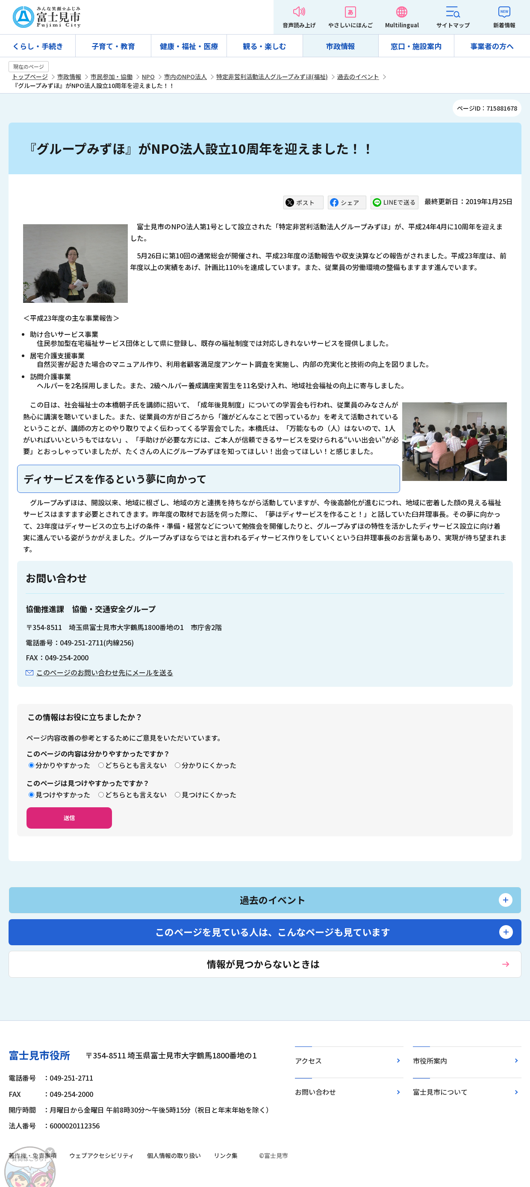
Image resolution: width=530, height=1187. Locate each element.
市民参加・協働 (111, 76)
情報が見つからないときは (263, 963)
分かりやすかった (62, 765)
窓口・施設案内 (416, 46)
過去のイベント (358, 76)
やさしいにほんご (350, 25)
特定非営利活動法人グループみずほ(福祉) (272, 76)
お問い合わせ (315, 1092)
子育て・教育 (113, 46)
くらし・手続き (37, 46)
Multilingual (402, 25)
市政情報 (340, 46)
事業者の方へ (492, 46)
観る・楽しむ (264, 46)
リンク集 (226, 1155)
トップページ (30, 76)
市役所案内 (430, 1060)
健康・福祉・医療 (189, 46)
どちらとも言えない (136, 765)
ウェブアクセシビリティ (101, 1155)
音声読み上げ (299, 25)
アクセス (308, 1060)
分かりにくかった (209, 765)
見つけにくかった (209, 794)
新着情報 (504, 25)
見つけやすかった (62, 794)
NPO (148, 76)
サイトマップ (453, 25)
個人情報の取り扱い (174, 1155)
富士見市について (440, 1092)
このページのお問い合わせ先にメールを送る (104, 672)
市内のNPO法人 (185, 76)
